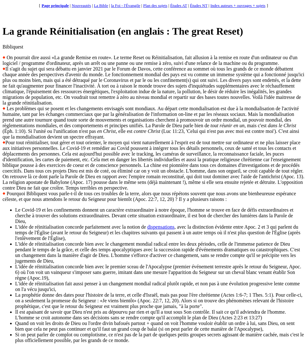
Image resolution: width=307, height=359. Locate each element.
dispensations (160, 227)
